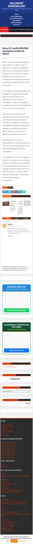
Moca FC (10, 187)
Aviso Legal (4, 429)
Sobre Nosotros (16, 22)
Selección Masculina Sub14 (8, 449)
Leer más (22, 541)
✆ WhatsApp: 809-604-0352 (17, 310)
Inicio (16, 14)
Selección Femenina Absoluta (8, 530)
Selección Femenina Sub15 (8, 455)
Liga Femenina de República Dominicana (11, 490)
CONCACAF (4, 510)
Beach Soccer (4, 466)
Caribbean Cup (5, 479)
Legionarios (16, 20)
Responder (10, 235)
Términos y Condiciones (7, 431)
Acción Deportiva (5, 499)
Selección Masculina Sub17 (8, 444)
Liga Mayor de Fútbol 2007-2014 (10, 492)
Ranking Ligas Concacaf (7, 526)
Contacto (16, 25)
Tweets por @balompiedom (9, 367)
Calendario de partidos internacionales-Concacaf (14, 503)
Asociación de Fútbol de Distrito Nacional (12, 501)
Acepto (14, 541)
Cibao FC (3, 508)
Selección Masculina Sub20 (8, 442)
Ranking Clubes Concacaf (8, 524)
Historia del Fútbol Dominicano (9, 484)
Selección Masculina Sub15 (8, 446)
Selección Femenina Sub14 (8, 457)
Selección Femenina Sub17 (8, 453)
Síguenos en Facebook (16, 350)
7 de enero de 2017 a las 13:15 (15, 226)
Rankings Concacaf (6, 528)
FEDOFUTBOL (5, 481)
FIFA (2, 518)
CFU (2, 506)
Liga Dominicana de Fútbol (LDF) (9, 522)
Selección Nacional (16, 18)
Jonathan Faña (5, 486)
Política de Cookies (6, 424)
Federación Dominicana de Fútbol (10, 512)
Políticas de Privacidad (7, 427)
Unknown (10, 224)
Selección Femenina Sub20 (8, 451)
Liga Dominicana (16, 16)
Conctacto (3, 433)
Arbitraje (3, 474)
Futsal (2, 464)
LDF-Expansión (5, 488)
